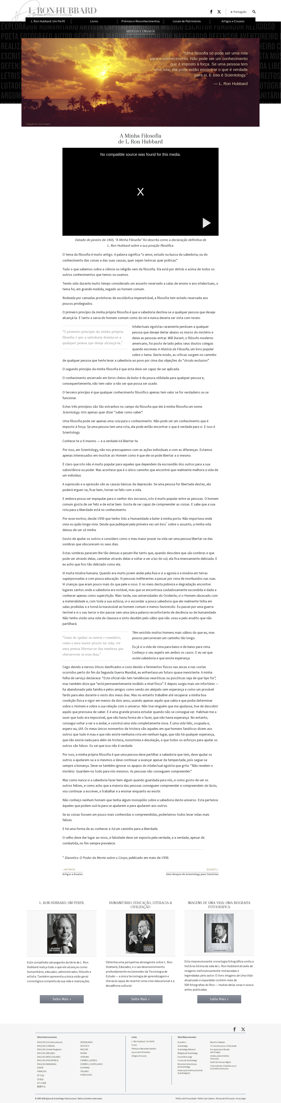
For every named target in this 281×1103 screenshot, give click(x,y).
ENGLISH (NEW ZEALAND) (48, 1055)
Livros (134, 1043)
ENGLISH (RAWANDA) (46, 1063)
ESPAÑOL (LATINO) (88, 1059)
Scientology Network (187, 1048)
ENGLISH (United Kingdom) (49, 1048)
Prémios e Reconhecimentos (144, 1047)
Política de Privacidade (186, 1098)
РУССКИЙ (41, 1082)
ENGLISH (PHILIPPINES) (48, 1059)
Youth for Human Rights (220, 1061)
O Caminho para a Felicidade (223, 1044)
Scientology (183, 1044)
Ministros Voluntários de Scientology (187, 1064)
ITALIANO (84, 1070)
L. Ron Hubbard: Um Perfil (143, 1039)
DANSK (40, 1066)
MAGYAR (84, 1048)
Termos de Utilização (225, 1098)
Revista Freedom (217, 1040)
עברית (40, 1075)
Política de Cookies (206, 1098)
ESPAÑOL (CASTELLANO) (91, 1063)
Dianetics (182, 1040)
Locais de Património (141, 1050)
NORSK (83, 1051)
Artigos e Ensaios (139, 1054)
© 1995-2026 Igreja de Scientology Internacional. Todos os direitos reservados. (69, 1098)
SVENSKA (84, 1055)
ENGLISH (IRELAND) (46, 1051)
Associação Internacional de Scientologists (190, 1071)
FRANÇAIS (41, 1070)
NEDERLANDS (86, 1040)
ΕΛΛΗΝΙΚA (85, 1066)
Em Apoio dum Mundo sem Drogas (219, 1049)
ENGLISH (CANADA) (46, 1044)
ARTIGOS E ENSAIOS (140, 31)
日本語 (40, 1079)
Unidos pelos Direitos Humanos (219, 1056)
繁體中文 (41, 1086)
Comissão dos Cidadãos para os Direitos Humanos (223, 1066)
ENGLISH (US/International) (49, 1040)
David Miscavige (185, 1055)
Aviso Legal (241, 1098)
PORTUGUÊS (86, 1074)
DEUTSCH (84, 1044)
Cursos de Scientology (187, 1059)
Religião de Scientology (188, 1051)
